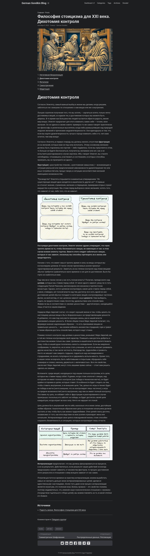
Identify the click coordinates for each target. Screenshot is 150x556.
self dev (49, 529)
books (41, 529)
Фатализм (44, 82)
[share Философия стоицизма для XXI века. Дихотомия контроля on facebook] (75, 544)
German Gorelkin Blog (34, 3)
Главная (41, 13)
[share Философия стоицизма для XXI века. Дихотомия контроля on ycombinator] (88, 544)
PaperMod (89, 553)
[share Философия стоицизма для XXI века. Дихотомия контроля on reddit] (71, 544)
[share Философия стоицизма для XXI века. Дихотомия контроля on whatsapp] (79, 544)
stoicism (58, 529)
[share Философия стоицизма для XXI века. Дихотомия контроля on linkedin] (66, 544)
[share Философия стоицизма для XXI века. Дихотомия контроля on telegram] (84, 544)
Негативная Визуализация (51, 75)
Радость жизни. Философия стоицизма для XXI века (63, 510)
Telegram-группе (59, 519)
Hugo (83, 553)
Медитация (45, 89)
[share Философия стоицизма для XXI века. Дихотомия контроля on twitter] (62, 544)
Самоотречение (46, 85)
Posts (47, 13)
